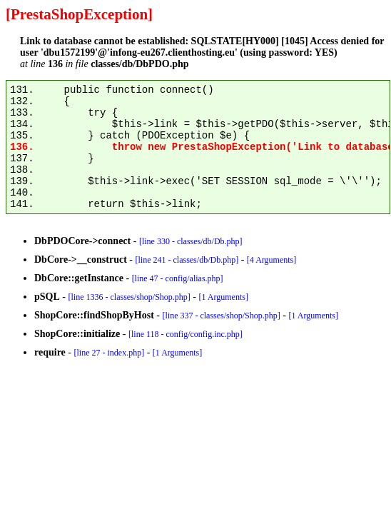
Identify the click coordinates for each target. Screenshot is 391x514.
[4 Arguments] (271, 260)
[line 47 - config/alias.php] (177, 278)
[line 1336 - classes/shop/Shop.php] (129, 297)
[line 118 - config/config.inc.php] (185, 334)
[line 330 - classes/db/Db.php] (191, 241)
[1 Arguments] (223, 297)
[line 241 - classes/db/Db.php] (186, 260)
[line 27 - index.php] (108, 353)
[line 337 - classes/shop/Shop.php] (221, 316)
